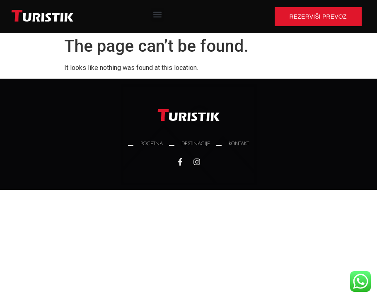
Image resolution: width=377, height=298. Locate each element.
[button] (157, 15)
